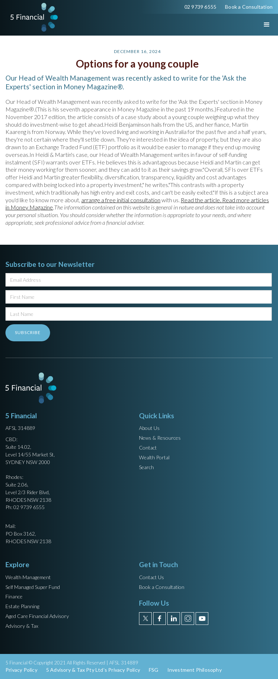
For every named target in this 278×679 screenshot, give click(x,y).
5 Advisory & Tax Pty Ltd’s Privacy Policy (93, 670)
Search (146, 467)
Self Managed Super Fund (32, 587)
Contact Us (151, 577)
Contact (148, 447)
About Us (149, 428)
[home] (32, 17)
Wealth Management (28, 577)
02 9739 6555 (200, 7)
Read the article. (201, 199)
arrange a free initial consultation (120, 199)
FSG (154, 670)
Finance (14, 596)
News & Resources (160, 438)
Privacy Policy (21, 670)
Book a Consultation (249, 7)
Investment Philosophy (194, 670)
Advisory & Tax (21, 626)
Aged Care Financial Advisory (37, 616)
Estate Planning (22, 606)
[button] (260, 25)
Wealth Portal (154, 457)
